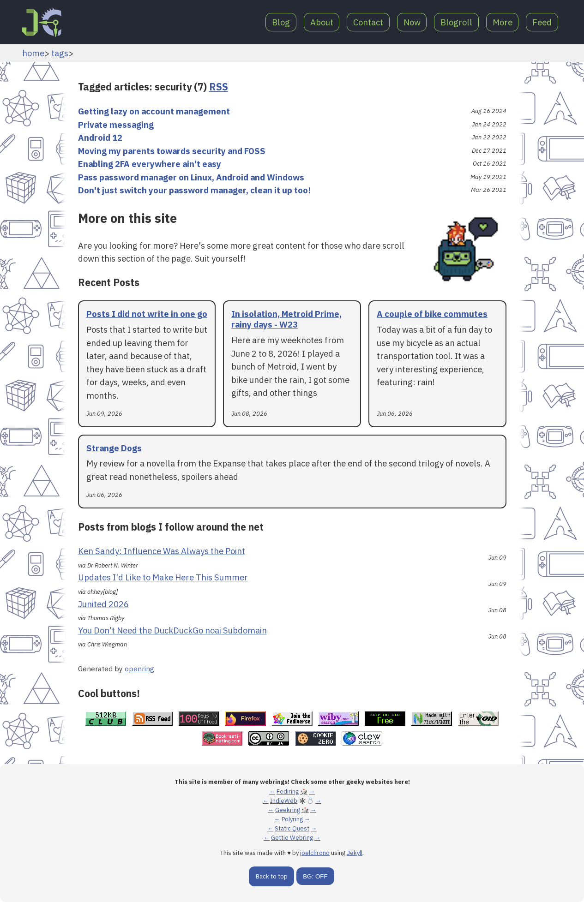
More (501, 22)
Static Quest (292, 828)
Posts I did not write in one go (146, 313)
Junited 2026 (103, 603)
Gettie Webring (292, 838)
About (316, 22)
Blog (275, 22)
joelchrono (315, 853)
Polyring (292, 819)
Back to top (272, 876)
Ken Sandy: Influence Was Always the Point (161, 550)
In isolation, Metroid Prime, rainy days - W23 (286, 319)
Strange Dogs (114, 448)
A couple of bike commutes (432, 313)
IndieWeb (283, 801)
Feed (541, 22)
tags (59, 53)
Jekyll (354, 853)
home (33, 53)
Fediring (288, 791)
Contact (364, 22)
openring (139, 668)
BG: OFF (315, 876)
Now (408, 22)
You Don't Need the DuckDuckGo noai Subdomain (172, 630)
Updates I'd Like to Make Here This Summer (163, 577)
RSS (218, 86)
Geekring (287, 810)
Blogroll (454, 22)
